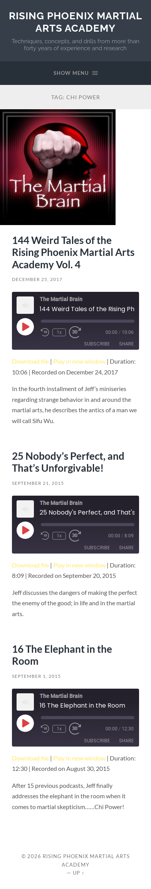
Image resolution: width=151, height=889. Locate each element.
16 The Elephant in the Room (62, 655)
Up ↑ (78, 873)
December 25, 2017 (37, 279)
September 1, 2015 (36, 676)
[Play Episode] (25, 326)
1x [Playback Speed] (59, 332)
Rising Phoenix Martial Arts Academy (75, 22)
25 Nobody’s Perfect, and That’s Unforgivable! (68, 462)
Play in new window (79, 361)
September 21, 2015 (38, 483)
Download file (30, 361)
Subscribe (97, 343)
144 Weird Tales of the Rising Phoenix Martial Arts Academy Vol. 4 (73, 252)
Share (126, 343)
